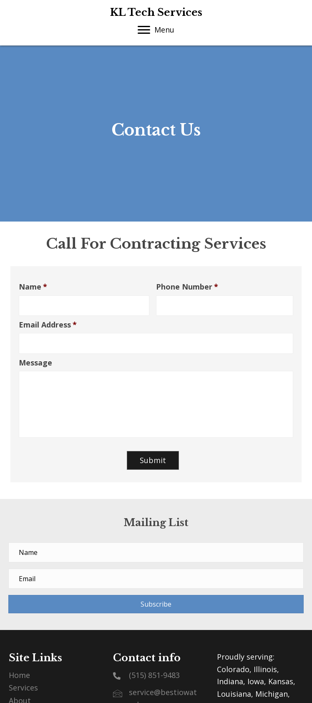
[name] (156, 552)
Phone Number (187, 287)
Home (19, 675)
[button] (156, 604)
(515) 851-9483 (154, 675)
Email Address (48, 325)
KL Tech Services (156, 12)
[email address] (156, 579)
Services (23, 688)
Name (33, 287)
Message (35, 363)
